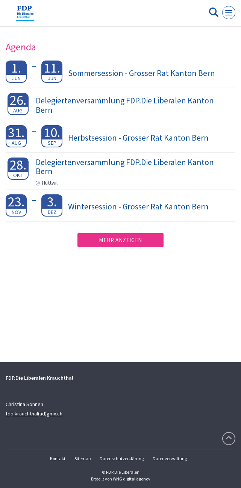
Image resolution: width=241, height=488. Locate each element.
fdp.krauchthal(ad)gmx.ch (34, 413)
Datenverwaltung (170, 458)
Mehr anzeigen (120, 240)
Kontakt (57, 458)
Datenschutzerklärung (122, 458)
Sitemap (82, 458)
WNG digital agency (131, 479)
